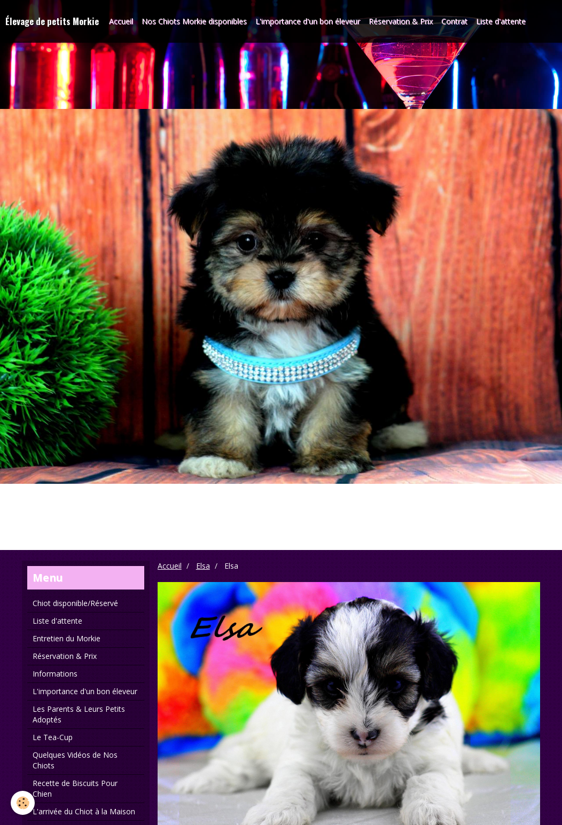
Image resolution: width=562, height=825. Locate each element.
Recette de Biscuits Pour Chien (75, 788)
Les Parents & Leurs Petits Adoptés (79, 714)
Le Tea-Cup (53, 737)
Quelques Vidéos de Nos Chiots (75, 760)
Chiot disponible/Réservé (75, 603)
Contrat (454, 21)
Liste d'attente (501, 21)
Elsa (203, 566)
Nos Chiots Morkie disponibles (194, 21)
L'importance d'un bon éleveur (307, 21)
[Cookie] (23, 803)
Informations (55, 674)
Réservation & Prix (401, 21)
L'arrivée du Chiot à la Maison (84, 811)
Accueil (121, 21)
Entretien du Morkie (66, 638)
